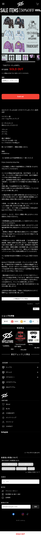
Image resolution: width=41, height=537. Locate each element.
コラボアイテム (11, 382)
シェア (37, 303)
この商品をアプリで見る (20, 299)
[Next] (38, 35)
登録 (35, 507)
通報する (36, 308)
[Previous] (3, 35)
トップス (9, 367)
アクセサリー (10, 377)
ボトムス (9, 372)
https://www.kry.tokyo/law (10, 162)
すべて (6, 321)
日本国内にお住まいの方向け (20, 103)
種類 (3, 77)
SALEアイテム (10, 387)
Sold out (20, 96)
